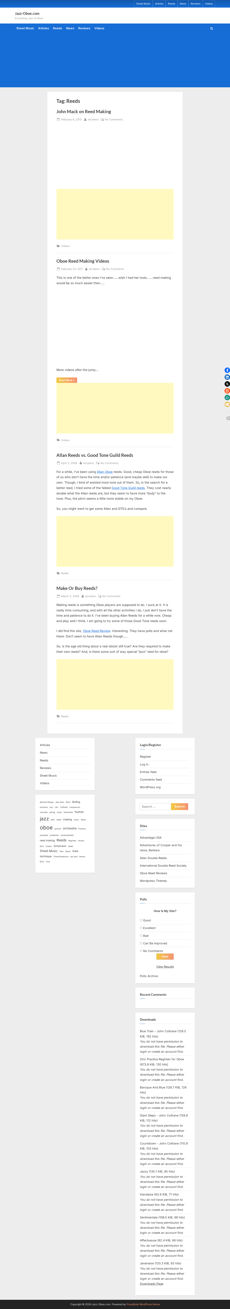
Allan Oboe (105, 472)
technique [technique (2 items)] (46, 856)
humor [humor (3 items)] (79, 812)
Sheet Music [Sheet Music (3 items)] (49, 851)
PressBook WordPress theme (143, 1304)
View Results (165, 967)
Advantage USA (151, 837)
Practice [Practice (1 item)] (82, 829)
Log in (144, 764)
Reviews (195, 3)
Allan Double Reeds (153, 858)
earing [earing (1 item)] (52, 812)
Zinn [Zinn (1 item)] (48, 861)
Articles (159, 3)
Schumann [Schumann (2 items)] (60, 845)
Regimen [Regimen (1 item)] (72, 841)
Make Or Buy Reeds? (77, 588)
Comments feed (151, 779)
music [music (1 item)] (76, 820)
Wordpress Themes (153, 881)
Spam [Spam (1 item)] (67, 851)
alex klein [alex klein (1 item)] (60, 802)
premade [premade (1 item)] (44, 835)
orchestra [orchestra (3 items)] (69, 828)
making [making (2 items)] (67, 819)
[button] (227, 370)
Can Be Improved (155, 943)
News (183, 3)
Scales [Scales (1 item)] (49, 846)
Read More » (68, 380)
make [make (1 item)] (58, 820)
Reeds (171, 3)
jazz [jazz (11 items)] (44, 818)
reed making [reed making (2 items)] (47, 840)
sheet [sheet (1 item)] (70, 846)
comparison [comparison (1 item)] (74, 807)
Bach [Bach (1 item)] (68, 802)
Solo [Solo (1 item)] (61, 851)
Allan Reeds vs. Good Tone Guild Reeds (94, 455)
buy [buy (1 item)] (51, 807)
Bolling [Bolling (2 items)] (76, 801)
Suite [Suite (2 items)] (75, 851)
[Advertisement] (115, 59)
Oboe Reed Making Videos (82, 261)
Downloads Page (151, 1284)
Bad (146, 936)
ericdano (93, 119)
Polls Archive (149, 976)
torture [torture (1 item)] (82, 856)
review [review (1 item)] (81, 841)
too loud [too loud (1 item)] (74, 856)
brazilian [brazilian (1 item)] (44, 807)
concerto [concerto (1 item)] (44, 812)
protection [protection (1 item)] (54, 835)
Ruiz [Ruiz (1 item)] (42, 846)
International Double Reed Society (163, 865)
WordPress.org (150, 787)
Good (147, 920)
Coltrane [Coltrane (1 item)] (64, 807)
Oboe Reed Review (96, 631)
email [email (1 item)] (59, 812)
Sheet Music (143, 3)
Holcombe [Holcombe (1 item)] (68, 812)
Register (145, 756)
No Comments (114, 119)
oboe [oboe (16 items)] (46, 827)
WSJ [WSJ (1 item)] (42, 861)
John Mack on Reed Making (83, 111)
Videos (209, 3)
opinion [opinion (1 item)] (57, 829)
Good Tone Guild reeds (128, 488)
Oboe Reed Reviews (153, 873)
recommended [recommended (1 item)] (67, 835)
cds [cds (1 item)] (56, 807)
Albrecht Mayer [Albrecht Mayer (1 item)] (47, 802)
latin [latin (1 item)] (53, 820)
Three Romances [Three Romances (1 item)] (60, 856)
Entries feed (148, 772)
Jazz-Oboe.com (27, 13)
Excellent (149, 928)
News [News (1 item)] (83, 820)
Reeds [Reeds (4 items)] (62, 840)
